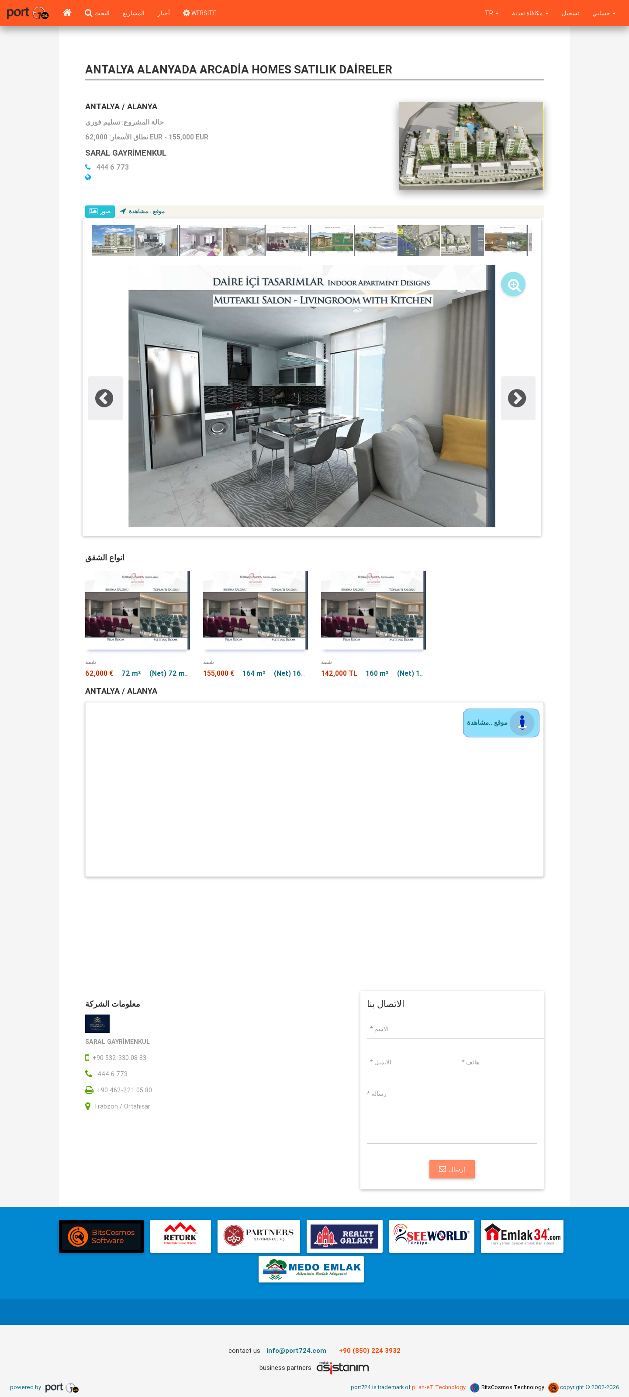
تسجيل (570, 13)
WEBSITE (200, 13)
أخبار (164, 13)
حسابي (604, 13)
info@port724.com (296, 1351)
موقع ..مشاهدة (143, 211)
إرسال (452, 1170)
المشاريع (134, 13)
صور (100, 211)
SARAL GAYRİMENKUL (127, 152)
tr (490, 13)
